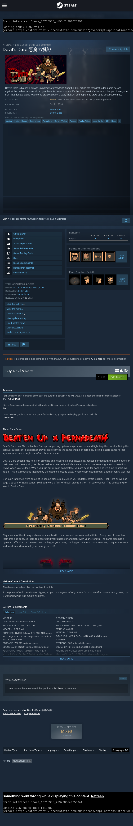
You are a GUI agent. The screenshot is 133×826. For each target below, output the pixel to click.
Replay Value (84, 123)
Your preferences (32, 715)
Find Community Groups (18, 334)
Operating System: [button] (12, 772)
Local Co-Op (98, 123)
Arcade (73, 123)
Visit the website (16, 306)
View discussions (15, 329)
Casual (24, 123)
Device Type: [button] (57, 772)
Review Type (10, 757)
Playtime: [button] (82, 768)
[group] (66, 770)
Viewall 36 (121, 258)
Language (51, 757)
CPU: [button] (29, 772)
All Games (7, 47)
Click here (97, 360)
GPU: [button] (41, 772)
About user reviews (12, 715)
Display (102, 757)
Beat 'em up (35, 123)
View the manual (16, 311)
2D (107, 123)
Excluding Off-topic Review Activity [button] (55, 768)
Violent (64, 123)
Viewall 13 (122, 282)
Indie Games (21, 47)
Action (9, 123)
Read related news (16, 325)
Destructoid (8, 419)
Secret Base (56, 111)
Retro (114, 123)
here (60, 690)
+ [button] (119, 123)
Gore (56, 123)
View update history (16, 320)
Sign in (6, 221)
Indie (17, 123)
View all (123, 680)
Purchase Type (31, 757)
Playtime (87, 757)
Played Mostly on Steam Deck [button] (107, 768)
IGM (5, 410)
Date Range (70, 757)
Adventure (47, 123)
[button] (117, 379)
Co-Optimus (14, 401)
